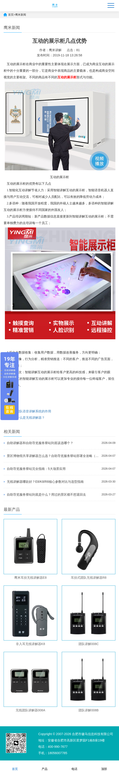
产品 (45, 766)
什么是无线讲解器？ (30, 417)
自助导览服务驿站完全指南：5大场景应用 (36, 469)
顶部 (104, 766)
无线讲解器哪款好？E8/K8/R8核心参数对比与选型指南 (45, 481)
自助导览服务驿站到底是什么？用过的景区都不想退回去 (46, 494)
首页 (11, 14)
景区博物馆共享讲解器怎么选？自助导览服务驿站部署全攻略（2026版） (53, 456)
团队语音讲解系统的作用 (33, 411)
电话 (74, 766)
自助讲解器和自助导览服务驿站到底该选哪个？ (40, 443)
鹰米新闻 (20, 14)
